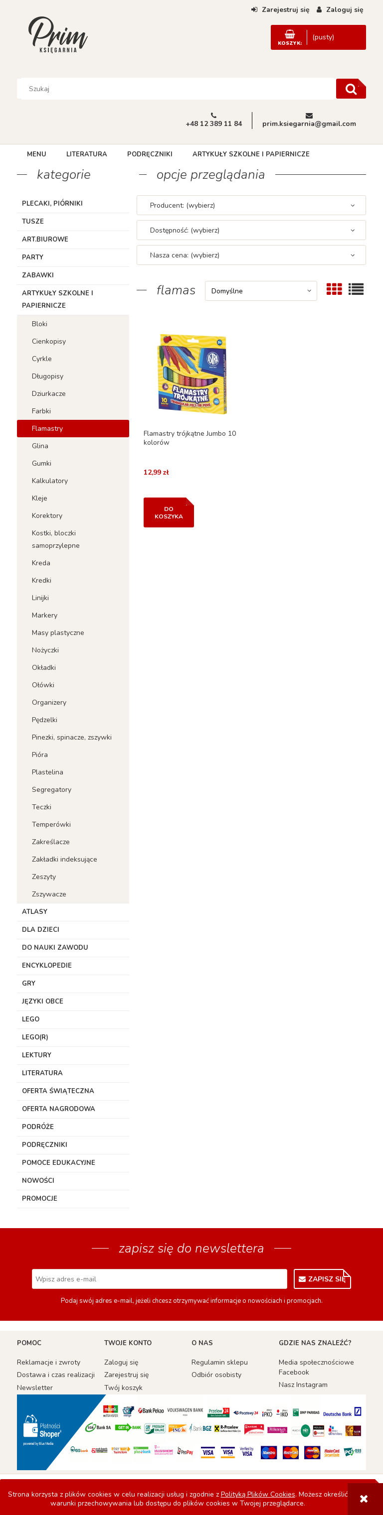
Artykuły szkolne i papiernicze (57, 299)
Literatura (42, 1073)
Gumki (41, 463)
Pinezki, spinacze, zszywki (72, 737)
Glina (40, 446)
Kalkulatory (50, 481)
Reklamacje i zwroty (48, 1362)
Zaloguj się (121, 1362)
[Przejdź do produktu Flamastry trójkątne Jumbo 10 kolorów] (192, 373)
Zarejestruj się (126, 1375)
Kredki (41, 580)
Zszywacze (49, 894)
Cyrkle (42, 359)
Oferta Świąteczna (58, 1091)
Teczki (41, 807)
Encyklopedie (47, 965)
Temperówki (51, 824)
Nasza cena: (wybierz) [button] (184, 255)
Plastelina (47, 772)
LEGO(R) (35, 1037)
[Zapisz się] (322, 1279)
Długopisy (47, 376)
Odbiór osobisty (216, 1375)
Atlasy (34, 911)
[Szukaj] (351, 89)
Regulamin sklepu (220, 1362)
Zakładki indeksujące (64, 859)
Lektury (36, 1055)
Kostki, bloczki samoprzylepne (56, 539)
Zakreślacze (51, 842)
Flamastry (47, 428)
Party (32, 257)
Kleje (39, 498)
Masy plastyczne (58, 632)
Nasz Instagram (303, 1384)
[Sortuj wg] (261, 291)
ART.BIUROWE (45, 239)
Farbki (41, 411)
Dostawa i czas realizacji (56, 1375)
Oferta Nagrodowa (58, 1109)
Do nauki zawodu (55, 947)
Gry (28, 983)
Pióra (40, 754)
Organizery (49, 702)
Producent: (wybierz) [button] (182, 205)
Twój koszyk (123, 1387)
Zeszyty (44, 877)
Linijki (40, 598)
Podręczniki (44, 1144)
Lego (30, 1019)
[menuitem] (36, 154)
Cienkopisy (49, 341)
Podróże (38, 1127)
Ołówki (43, 685)
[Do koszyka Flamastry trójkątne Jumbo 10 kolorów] (169, 512)
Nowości (38, 1180)
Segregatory (51, 789)
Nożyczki (45, 650)
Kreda (41, 563)
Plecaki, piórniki (52, 203)
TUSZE (33, 221)
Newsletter (35, 1387)
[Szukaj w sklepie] (177, 89)
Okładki (44, 667)
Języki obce (42, 1001)
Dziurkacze (49, 393)
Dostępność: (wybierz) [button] (184, 230)
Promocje (39, 1198)
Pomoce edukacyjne (58, 1162)
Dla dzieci (40, 929)
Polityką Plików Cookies (258, 1494)
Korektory (47, 515)
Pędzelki (44, 720)
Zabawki (38, 275)
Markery (44, 615)
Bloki (39, 324)
